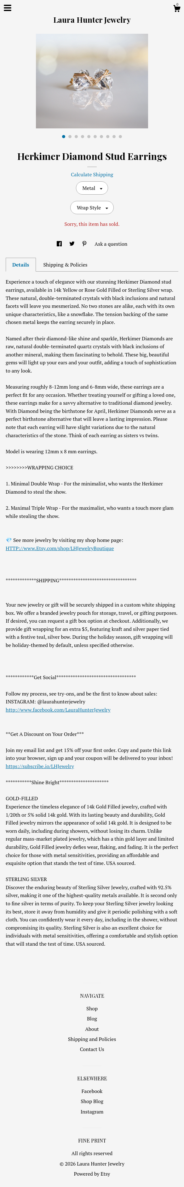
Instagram (92, 1111)
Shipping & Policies (65, 264)
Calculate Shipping (92, 174)
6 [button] (95, 136)
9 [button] (114, 136)
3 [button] (76, 136)
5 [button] (88, 136)
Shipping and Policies (92, 1039)
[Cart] (176, 9)
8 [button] (107, 136)
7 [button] (101, 136)
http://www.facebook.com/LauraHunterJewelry (58, 709)
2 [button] (70, 136)
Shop (92, 1008)
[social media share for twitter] (72, 243)
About (92, 1028)
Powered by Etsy (92, 1173)
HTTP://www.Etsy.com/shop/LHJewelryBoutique (60, 548)
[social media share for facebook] (60, 243)
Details (20, 264)
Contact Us (92, 1049)
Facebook (92, 1091)
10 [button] (120, 136)
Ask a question (111, 243)
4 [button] (82, 136)
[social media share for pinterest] (85, 243)
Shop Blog (92, 1101)
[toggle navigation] (7, 8)
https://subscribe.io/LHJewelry (40, 766)
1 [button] (63, 136)
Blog (92, 1018)
